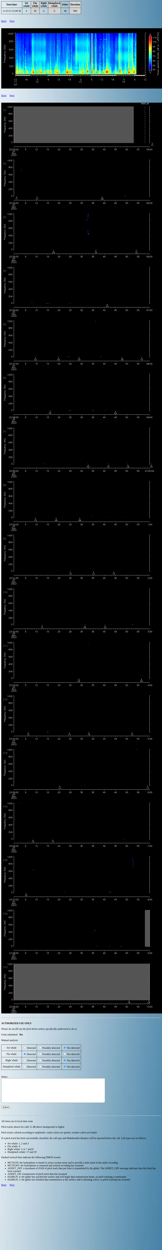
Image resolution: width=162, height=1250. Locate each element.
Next (12, 21)
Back (3, 21)
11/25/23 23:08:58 (12, 11)
